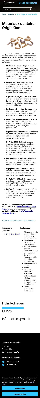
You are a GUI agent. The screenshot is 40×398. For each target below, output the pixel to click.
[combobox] (17, 9)
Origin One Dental (13, 234)
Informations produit (16, 319)
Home (4, 14)
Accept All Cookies (20, 394)
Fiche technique (13, 303)
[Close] (37, 375)
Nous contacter (9, 365)
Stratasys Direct (7, 349)
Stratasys (5, 346)
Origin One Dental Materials (29, 14)
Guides (7, 311)
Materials (11, 14)
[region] (20, 385)
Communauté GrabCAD (10, 352)
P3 (17, 14)
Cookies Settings (20, 388)
